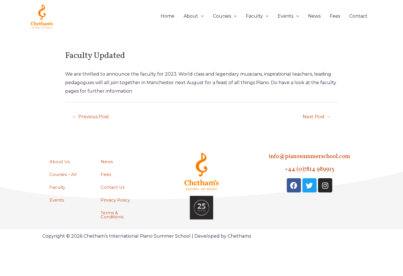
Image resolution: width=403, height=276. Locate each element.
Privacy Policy (116, 216)
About (191, 23)
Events (285, 23)
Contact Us (113, 203)
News (314, 23)
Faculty (254, 23)
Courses (222, 23)
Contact (358, 23)
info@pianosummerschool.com (309, 171)
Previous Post (93, 131)
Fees (335, 23)
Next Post (315, 131)
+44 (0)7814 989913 (309, 184)
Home (168, 23)
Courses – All (63, 190)
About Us (60, 177)
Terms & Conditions (112, 231)
